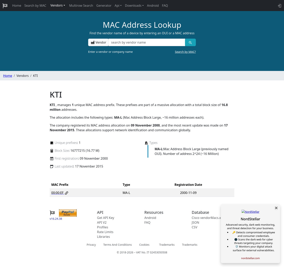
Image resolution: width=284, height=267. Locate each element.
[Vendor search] (190, 42)
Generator (103, 5)
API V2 (101, 222)
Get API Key (105, 218)
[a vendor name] (146, 42)
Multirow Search (81, 5)
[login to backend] (279, 5)
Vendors (56, 5)
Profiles (102, 227)
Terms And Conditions (117, 245)
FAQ (165, 5)
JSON (195, 222)
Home (16, 5)
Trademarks (167, 245)
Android (153, 5)
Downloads (133, 5)
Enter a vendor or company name (142, 52)
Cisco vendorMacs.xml (208, 218)
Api (117, 5)
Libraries (103, 236)
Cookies (144, 245)
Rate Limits (105, 232)
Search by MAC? (185, 52)
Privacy (91, 245)
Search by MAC (35, 5)
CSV (194, 227)
